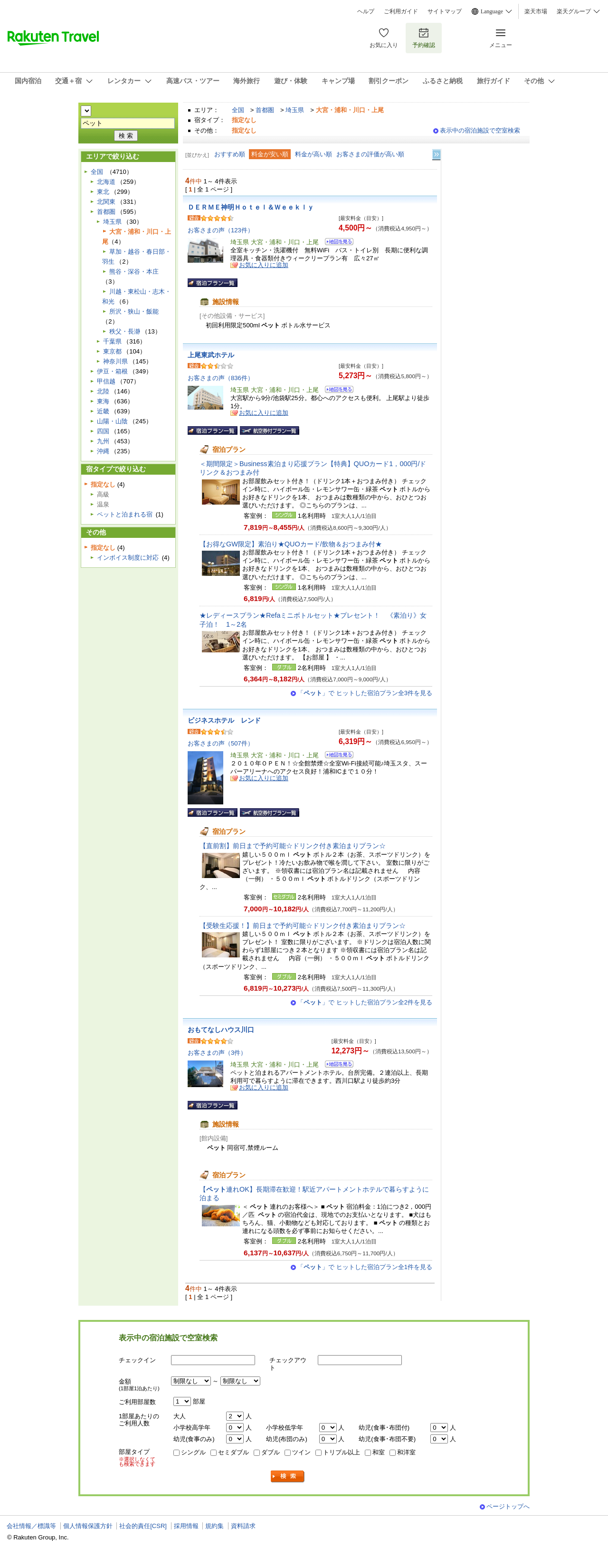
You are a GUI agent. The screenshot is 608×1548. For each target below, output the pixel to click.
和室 (378, 1452)
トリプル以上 (341, 1452)
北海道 (106, 181)
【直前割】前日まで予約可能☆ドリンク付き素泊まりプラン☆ (293, 846)
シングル (193, 1452)
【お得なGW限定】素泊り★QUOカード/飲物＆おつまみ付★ (291, 544)
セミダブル (233, 1452)
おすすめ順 (229, 154)
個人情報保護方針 (88, 1525)
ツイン (301, 1452)
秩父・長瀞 (124, 331)
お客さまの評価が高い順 (370, 154)
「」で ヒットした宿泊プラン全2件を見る (364, 1002)
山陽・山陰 (112, 421)
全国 (238, 110)
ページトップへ (508, 1506)
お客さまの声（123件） (221, 230)
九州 (103, 441)
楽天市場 (535, 11)
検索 (288, 1476)
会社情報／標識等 (31, 1525)
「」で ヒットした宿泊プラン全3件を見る (364, 693)
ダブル (270, 1452)
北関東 (106, 201)
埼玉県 (294, 110)
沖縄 (103, 451)
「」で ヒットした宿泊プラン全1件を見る (364, 1267)
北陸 (103, 391)
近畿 (103, 411)
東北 (103, 191)
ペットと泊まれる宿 (124, 514)
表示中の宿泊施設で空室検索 (480, 130)
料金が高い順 (313, 154)
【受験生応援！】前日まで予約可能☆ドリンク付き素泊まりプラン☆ (303, 925)
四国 (103, 431)
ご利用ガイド (401, 11)
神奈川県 (115, 361)
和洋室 (406, 1452)
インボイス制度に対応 (128, 557)
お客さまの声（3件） (217, 1052)
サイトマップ (445, 11)
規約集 (214, 1525)
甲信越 (106, 381)
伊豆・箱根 (112, 371)
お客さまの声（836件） (221, 378)
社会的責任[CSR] (143, 1525)
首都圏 (265, 110)
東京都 (112, 351)
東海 (103, 401)
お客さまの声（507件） (221, 743)
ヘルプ (365, 11)
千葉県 (112, 341)
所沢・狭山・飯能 (134, 311)
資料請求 (243, 1525)
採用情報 (186, 1525)
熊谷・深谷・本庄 (134, 271)
